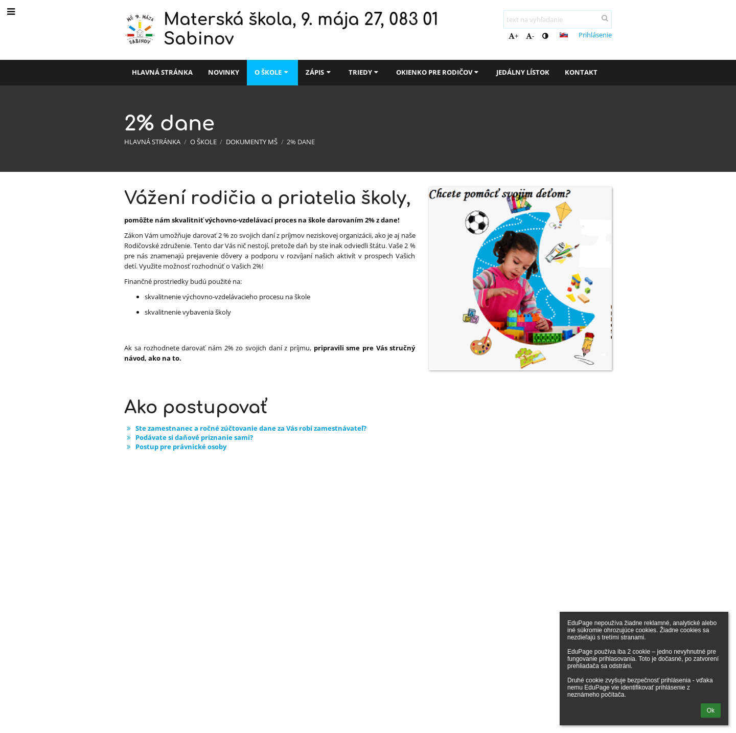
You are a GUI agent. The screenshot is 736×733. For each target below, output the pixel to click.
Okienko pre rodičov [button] (438, 72)
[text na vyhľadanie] (557, 19)
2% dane (301, 141)
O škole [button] (272, 72)
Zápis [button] (319, 72)
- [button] (530, 35)
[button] (563, 35)
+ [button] (513, 35)
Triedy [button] (365, 72)
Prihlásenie (595, 34)
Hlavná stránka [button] (162, 72)
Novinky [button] (223, 72)
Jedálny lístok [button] (522, 72)
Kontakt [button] (581, 72)
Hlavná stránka (152, 141)
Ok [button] (711, 710)
